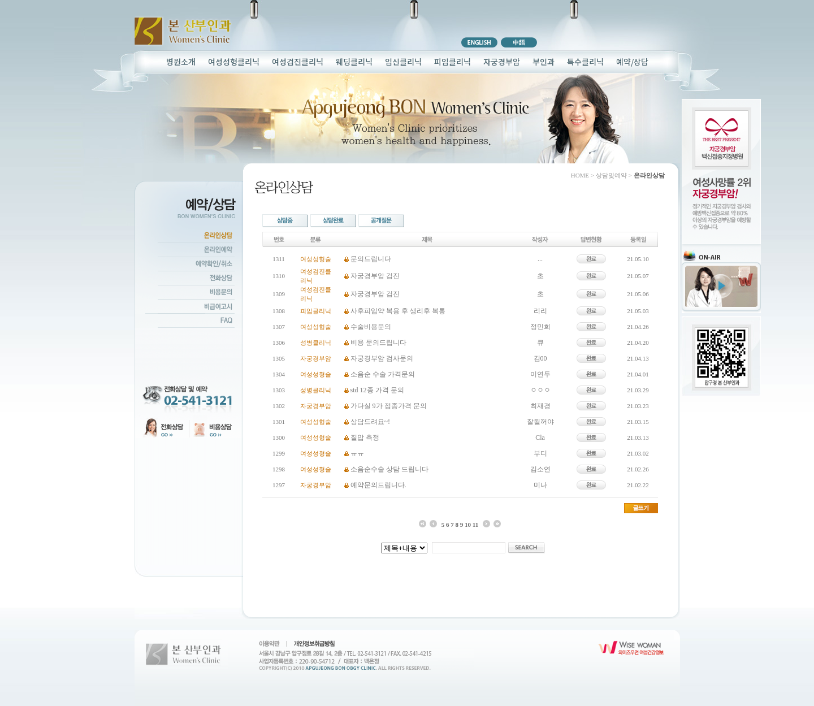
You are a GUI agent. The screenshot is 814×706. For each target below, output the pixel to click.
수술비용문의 (370, 327)
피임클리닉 (452, 61)
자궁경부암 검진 (375, 276)
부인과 (543, 61)
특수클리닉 (585, 61)
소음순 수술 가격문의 (382, 374)
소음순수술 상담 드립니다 (389, 469)
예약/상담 (632, 61)
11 (475, 524)
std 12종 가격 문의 (377, 390)
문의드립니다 (370, 259)
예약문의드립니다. (378, 485)
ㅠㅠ (357, 453)
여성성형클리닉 (233, 61)
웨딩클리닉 (354, 61)
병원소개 (181, 61)
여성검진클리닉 (297, 61)
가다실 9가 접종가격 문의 (388, 406)
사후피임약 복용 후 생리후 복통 (397, 311)
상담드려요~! (370, 422)
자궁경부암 (501, 61)
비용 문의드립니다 (378, 342)
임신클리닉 (403, 61)
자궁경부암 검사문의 (381, 358)
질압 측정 (364, 437)
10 (468, 524)
